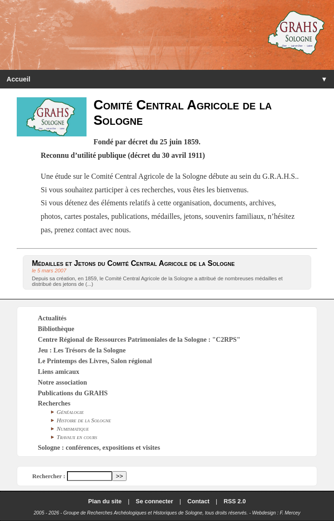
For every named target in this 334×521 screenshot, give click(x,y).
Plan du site (105, 501)
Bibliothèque (56, 328)
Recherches (54, 403)
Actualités (52, 318)
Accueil (18, 79)
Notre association (62, 382)
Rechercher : (48, 476)
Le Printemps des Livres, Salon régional (95, 361)
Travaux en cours (77, 437)
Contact (198, 501)
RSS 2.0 (235, 501)
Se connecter (154, 501)
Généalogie (70, 412)
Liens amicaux (58, 371)
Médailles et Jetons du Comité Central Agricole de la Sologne (133, 263)
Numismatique (73, 429)
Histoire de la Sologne (84, 420)
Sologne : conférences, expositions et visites (99, 447)
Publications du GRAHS (72, 393)
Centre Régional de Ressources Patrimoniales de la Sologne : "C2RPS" (139, 339)
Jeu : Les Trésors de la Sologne (82, 350)
